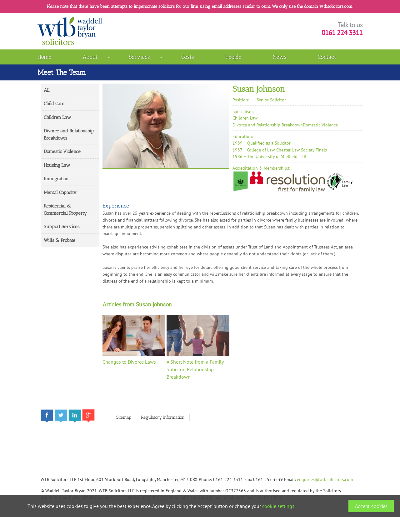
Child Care (54, 103)
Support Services (61, 226)
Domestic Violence (62, 151)
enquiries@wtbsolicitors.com (325, 479)
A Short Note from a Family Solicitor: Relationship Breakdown (195, 369)
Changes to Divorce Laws (129, 362)
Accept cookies (371, 506)
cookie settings (278, 506)
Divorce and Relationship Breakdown (69, 134)
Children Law (57, 117)
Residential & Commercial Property (65, 209)
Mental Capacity (60, 192)
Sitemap (123, 417)
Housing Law (57, 165)
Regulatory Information (163, 417)
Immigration (56, 179)
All (47, 90)
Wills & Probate (59, 240)
